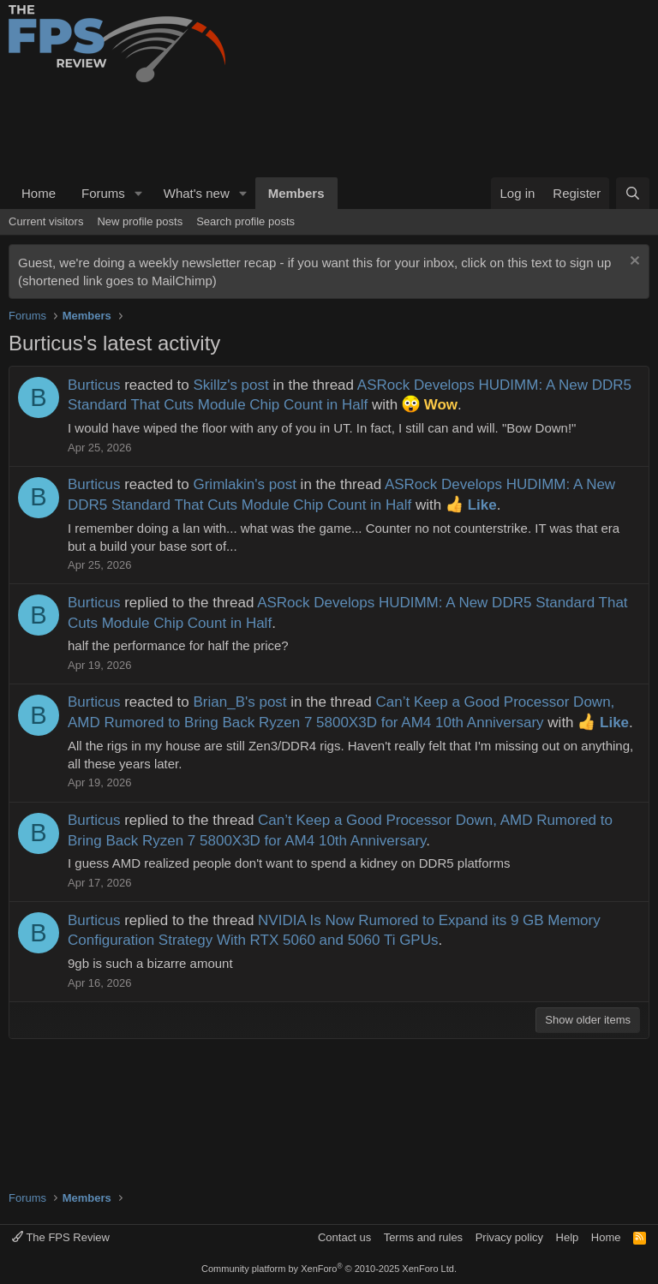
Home (38, 193)
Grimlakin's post (244, 484)
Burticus (94, 385)
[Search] (632, 193)
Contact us (344, 1237)
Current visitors (46, 221)
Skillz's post (230, 385)
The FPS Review (61, 1237)
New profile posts (139, 221)
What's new (197, 193)
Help (567, 1237)
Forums (103, 193)
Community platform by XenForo (329, 1268)
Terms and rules (423, 1237)
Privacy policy (509, 1237)
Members (296, 193)
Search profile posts (245, 221)
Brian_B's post (239, 702)
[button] (139, 193)
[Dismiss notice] (632, 263)
